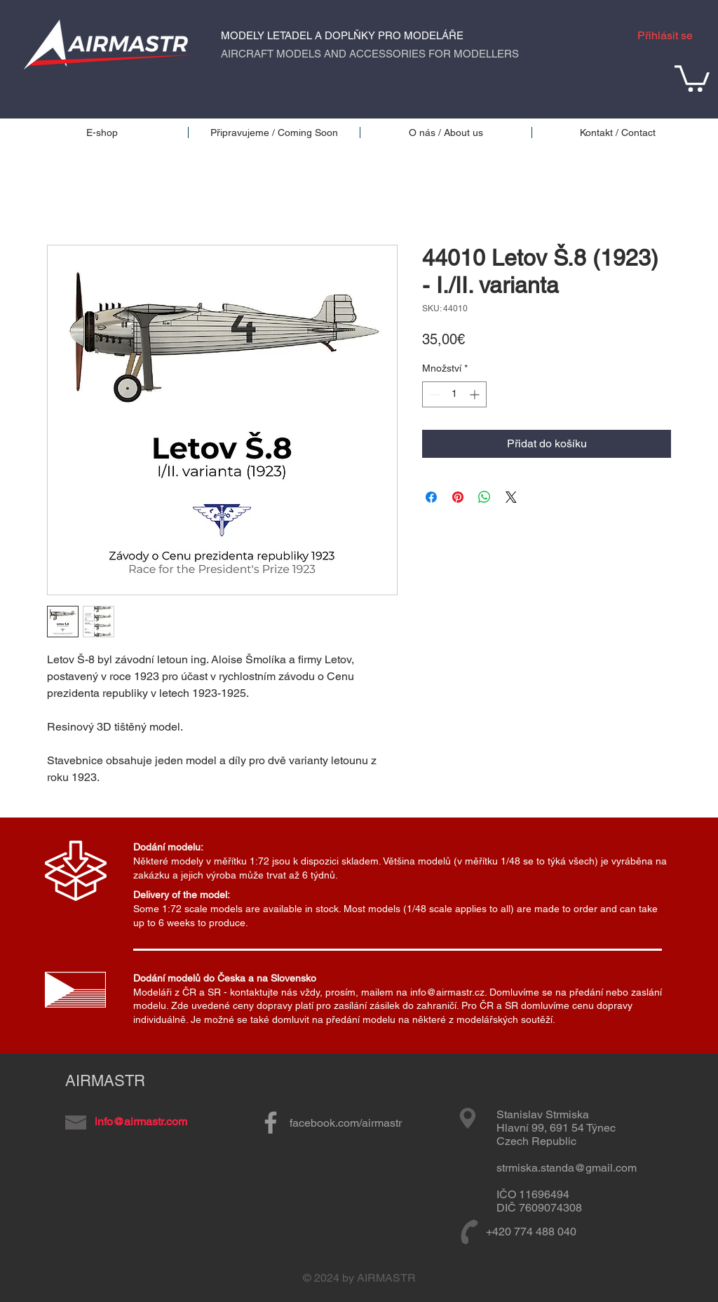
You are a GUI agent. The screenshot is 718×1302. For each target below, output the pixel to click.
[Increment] (476, 394)
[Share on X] (511, 497)
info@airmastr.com (141, 1121)
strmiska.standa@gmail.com (566, 1167)
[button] (692, 77)
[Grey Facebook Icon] (270, 1122)
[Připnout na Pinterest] (457, 497)
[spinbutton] (454, 394)
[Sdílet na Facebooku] (431, 497)
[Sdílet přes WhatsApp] (484, 497)
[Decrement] (433, 394)
